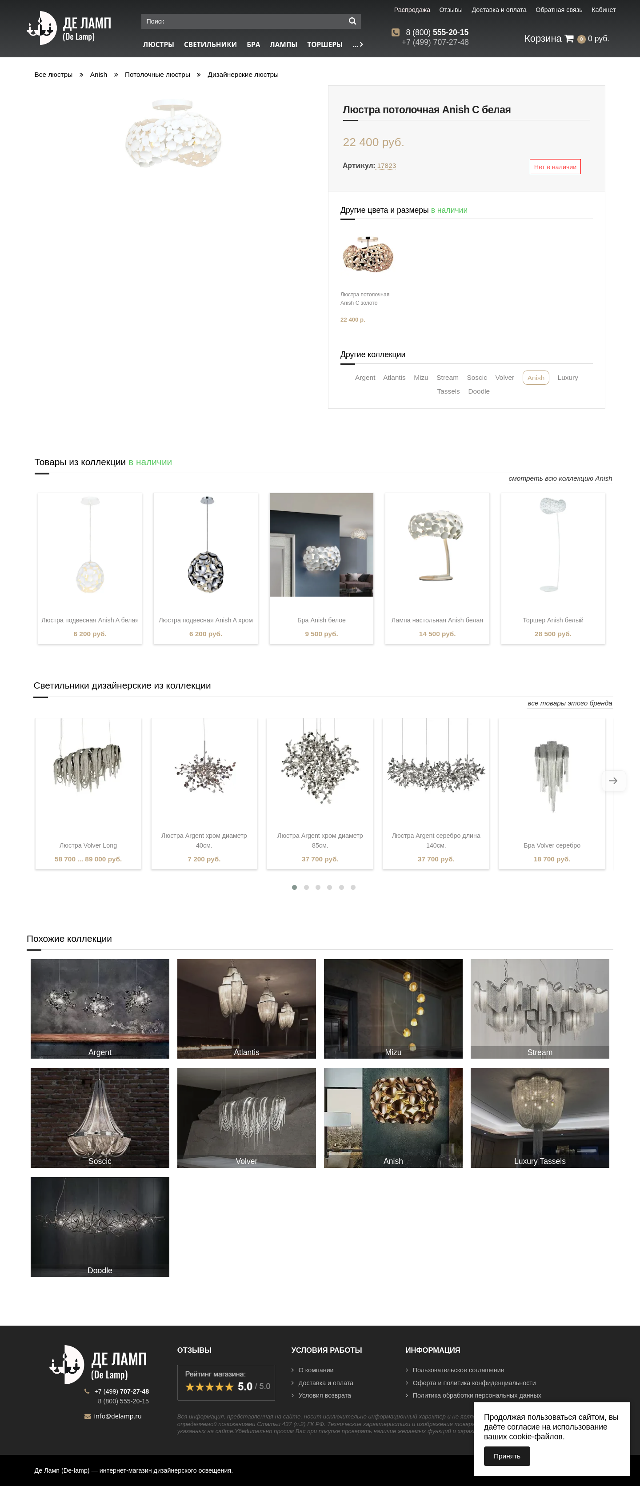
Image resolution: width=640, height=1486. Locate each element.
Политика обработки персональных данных (473, 1395)
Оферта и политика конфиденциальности (471, 1382)
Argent (365, 377)
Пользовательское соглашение (455, 1370)
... (357, 44)
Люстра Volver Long (88, 845)
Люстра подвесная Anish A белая (90, 620)
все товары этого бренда (570, 703)
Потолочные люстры (157, 74)
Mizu (421, 377)
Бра (253, 44)
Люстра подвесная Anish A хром (206, 620)
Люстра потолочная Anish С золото (364, 298)
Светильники (210, 44)
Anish (99, 74)
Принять (507, 1456)
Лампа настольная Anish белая (437, 620)
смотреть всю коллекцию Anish (560, 478)
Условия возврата (321, 1395)
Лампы (283, 44)
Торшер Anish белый (553, 620)
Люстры (158, 44)
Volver (504, 377)
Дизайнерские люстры (243, 74)
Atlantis (394, 377)
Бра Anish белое (321, 620)
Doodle (479, 391)
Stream (447, 377)
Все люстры (54, 74)
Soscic (477, 377)
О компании (313, 1370)
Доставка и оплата (322, 1382)
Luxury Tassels (540, 1161)
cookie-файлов (536, 1436)
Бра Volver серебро (552, 845)
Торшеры (325, 44)
